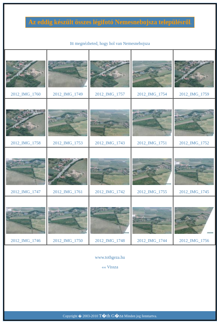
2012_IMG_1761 (68, 191)
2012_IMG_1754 (152, 94)
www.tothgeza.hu (110, 257)
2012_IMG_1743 (110, 142)
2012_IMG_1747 (25, 191)
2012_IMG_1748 (110, 240)
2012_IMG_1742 (110, 191)
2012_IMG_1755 (152, 191)
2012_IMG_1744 (152, 240)
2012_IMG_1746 (25, 240)
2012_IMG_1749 (68, 94)
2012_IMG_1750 (68, 240)
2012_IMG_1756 (194, 240)
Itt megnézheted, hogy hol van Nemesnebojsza (110, 43)
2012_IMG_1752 (194, 142)
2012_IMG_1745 (194, 191)
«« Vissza (110, 266)
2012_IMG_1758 (25, 142)
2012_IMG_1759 (194, 94)
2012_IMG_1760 (25, 94)
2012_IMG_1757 (110, 94)
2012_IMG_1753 (68, 142)
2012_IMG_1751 (152, 142)
